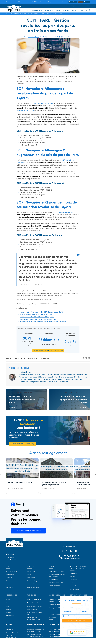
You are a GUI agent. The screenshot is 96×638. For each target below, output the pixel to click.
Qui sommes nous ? (11, 581)
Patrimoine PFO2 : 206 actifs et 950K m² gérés (37, 317)
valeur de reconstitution (25, 110)
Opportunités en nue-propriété (57, 571)
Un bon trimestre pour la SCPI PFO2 (20, 482)
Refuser (80, 1)
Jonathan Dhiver (33, 37)
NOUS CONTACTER (70, 6)
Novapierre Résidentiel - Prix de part (48, 351)
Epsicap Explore (74, 589)
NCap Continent (31, 584)
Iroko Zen (72, 576)
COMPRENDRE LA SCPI (62, 10)
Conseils (8, 609)
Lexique (8, 606)
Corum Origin (31, 571)
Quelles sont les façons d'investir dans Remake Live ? (57, 635)
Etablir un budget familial (34, 600)
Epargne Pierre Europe (33, 587)
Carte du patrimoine (54, 586)
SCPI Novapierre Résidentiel (63, 212)
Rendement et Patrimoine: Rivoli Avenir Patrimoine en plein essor (43, 321)
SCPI (26, 10)
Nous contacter (10, 615)
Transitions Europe (32, 581)
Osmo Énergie (31, 577)
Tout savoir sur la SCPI (12, 571)
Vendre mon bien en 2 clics (56, 582)
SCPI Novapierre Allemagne (43, 103)
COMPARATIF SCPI (36, 10)
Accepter (86, 1)
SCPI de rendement (11, 584)
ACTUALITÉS (75, 10)
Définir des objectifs (32, 609)
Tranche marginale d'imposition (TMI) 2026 (33, 618)
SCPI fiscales (9, 587)
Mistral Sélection (74, 586)
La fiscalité (9, 577)
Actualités (8, 612)
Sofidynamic (73, 573)
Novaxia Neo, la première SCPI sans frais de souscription (35, 630)
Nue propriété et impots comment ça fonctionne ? (56, 600)
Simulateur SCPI (53, 579)
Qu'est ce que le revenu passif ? (57, 604)
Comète (29, 574)
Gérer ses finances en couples (57, 614)
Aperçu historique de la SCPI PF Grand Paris (36, 314)
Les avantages (10, 574)
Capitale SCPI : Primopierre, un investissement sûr (38, 319)
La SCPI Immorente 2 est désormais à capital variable (35, 635)
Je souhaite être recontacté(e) (22, 444)
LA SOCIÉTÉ (85, 10)
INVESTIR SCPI (48, 10)
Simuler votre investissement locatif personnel (57, 575)
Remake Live (73, 579)
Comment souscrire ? (11, 603)
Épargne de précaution (33, 603)
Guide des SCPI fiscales (12, 633)
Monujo (8, 600)
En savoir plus (73, 2)
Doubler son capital (54, 611)
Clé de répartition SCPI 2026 (56, 608)
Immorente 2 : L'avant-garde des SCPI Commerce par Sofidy (42, 312)
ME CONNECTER (84, 6)
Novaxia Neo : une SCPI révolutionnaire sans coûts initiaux (22, 399)
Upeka (72, 583)
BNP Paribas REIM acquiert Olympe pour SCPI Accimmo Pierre (73, 399)
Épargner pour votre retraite (34, 606)
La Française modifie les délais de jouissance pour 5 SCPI (54, 483)
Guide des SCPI (10, 629)
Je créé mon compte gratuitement (28, 531)
